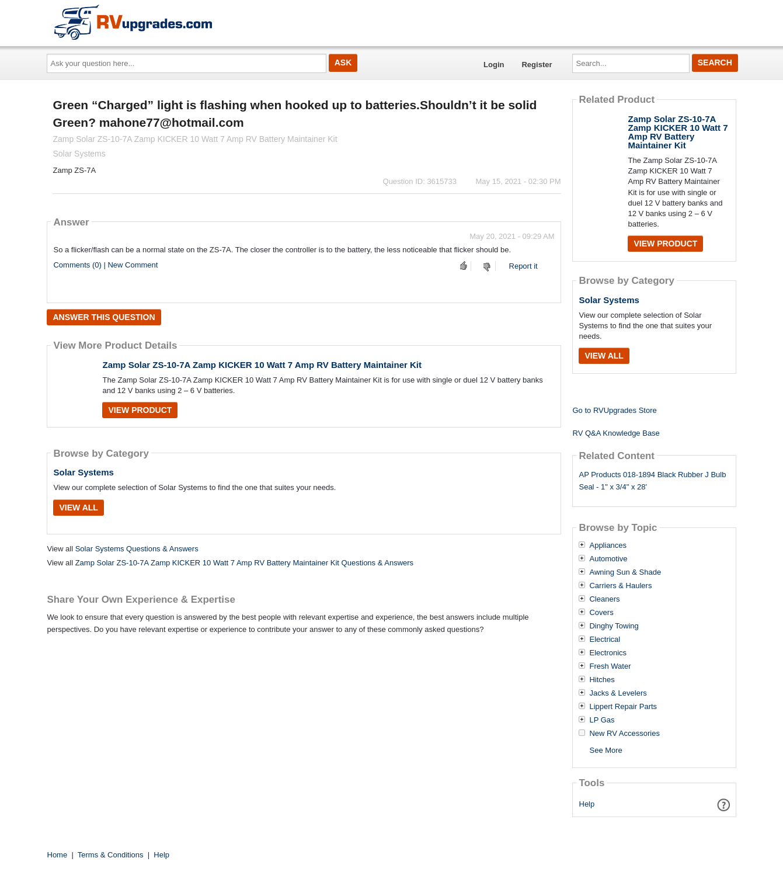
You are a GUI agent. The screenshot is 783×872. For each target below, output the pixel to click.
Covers (601, 613)
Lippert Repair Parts (623, 707)
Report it (523, 266)
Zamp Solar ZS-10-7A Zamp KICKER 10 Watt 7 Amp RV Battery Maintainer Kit (262, 365)
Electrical (604, 639)
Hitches (601, 680)
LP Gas (601, 720)
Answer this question (104, 317)
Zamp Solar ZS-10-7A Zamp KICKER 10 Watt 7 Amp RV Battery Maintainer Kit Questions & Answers (244, 562)
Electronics (608, 653)
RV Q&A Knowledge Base (615, 433)
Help (587, 804)
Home (57, 854)
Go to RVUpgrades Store (614, 410)
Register (536, 64)
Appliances (608, 545)
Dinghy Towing (613, 626)
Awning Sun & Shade (625, 572)
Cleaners (604, 599)
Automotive (608, 559)
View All (78, 507)
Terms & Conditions (111, 854)
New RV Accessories (624, 733)
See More (605, 750)
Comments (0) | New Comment (105, 264)
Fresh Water (610, 666)
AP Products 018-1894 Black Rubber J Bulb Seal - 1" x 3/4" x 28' (652, 480)
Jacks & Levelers (617, 693)
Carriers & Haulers (620, 586)
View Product (140, 410)
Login (493, 64)
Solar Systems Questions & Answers (137, 548)
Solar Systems (83, 472)
